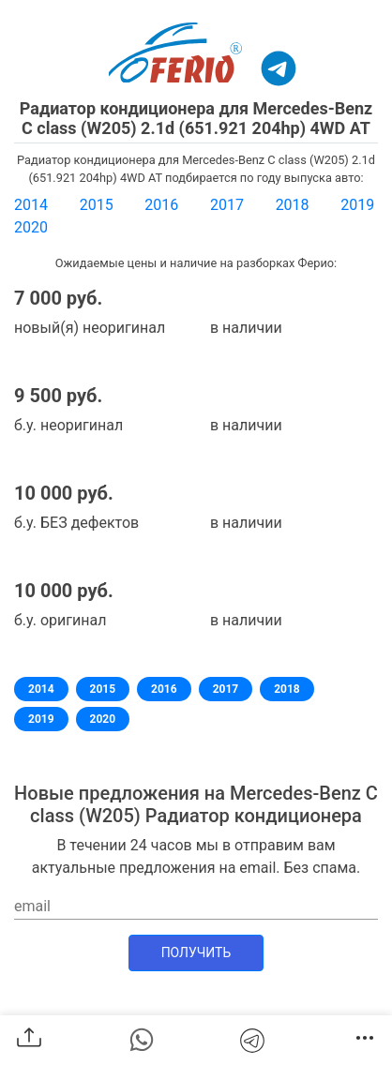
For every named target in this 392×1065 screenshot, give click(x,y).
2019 (357, 205)
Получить (196, 952)
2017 (227, 205)
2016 (161, 205)
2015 (96, 205)
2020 (31, 227)
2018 (292, 205)
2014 (31, 205)
